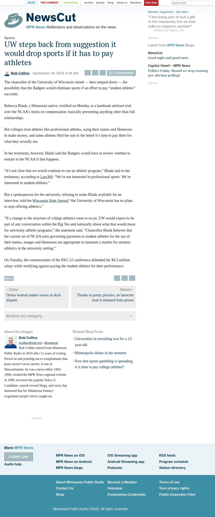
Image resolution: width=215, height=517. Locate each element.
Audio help (13, 464)
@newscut (51, 343)
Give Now (151, 2)
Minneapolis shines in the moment (100, 353)
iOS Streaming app (122, 455)
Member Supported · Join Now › (168, 11)
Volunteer (115, 488)
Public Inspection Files (177, 494)
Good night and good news (168, 57)
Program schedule (173, 461)
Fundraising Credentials (127, 494)
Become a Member (122, 482)
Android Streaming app (126, 461)
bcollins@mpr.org (30, 343)
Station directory (172, 467)
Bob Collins (17, 73)
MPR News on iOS (70, 455)
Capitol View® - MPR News (169, 65)
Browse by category (24, 316)
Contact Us (64, 488)
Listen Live (18, 457)
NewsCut (155, 53)
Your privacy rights (174, 488)
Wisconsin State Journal (50, 201)
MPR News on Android (74, 461)
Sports (9, 38)
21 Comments (121, 73)
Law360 (46, 177)
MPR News (36, 27)
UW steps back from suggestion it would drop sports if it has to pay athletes (60, 53)
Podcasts (115, 467)
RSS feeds (167, 455)
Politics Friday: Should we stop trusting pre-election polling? (178, 72)
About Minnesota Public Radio (80, 482)
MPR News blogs (69, 467)
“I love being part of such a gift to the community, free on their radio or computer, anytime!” (179, 23)
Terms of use (169, 482)
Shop (60, 494)
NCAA (9, 278)
